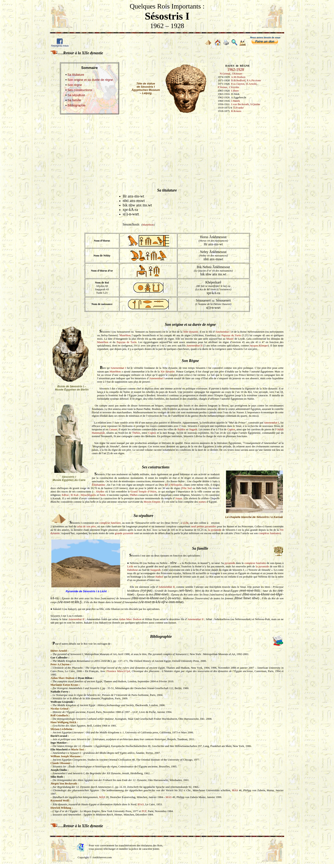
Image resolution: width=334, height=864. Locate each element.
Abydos (100, 491)
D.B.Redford (238, 80)
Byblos (181, 429)
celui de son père (86, 526)
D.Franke (238, 107)
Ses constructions (80, 90)
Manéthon (148, 224)
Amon (178, 498)
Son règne (75, 85)
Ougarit (193, 429)
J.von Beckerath (240, 104)
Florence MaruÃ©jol (118, 671)
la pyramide (214, 529)
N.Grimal (225, 73)
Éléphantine (98, 484)
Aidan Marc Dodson (130, 619)
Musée (230, 338)
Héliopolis (176, 484)
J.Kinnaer (237, 73)
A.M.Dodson (238, 77)
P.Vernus (222, 87)
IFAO (141, 804)
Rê (166, 484)
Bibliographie (77, 105)
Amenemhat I (222, 331)
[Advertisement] (167, 147)
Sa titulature (76, 74)
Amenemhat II (194, 345)
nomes (202, 501)
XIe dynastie (167, 371)
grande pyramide (124, 533)
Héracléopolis (88, 494)
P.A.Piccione (254, 80)
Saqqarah (155, 569)
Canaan (113, 429)
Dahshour (132, 569)
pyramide (230, 563)
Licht (185, 522)
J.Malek (235, 100)
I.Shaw (235, 90)
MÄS (235, 790)
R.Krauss (236, 111)
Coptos (231, 429)
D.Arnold (251, 83)
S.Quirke (255, 104)
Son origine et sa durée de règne (90, 80)
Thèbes (136, 432)
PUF (144, 811)
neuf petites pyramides (203, 526)
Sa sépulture (76, 95)
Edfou (65, 494)
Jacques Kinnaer (259, 345)
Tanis (102, 494)
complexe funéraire (110, 522)
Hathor (159, 576)
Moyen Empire (152, 501)
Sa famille (74, 100)
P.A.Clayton (238, 83)
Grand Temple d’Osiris (144, 491)
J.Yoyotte (234, 87)
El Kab (75, 494)
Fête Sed (187, 488)
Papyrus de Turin (231, 335)
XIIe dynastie (190, 331)
